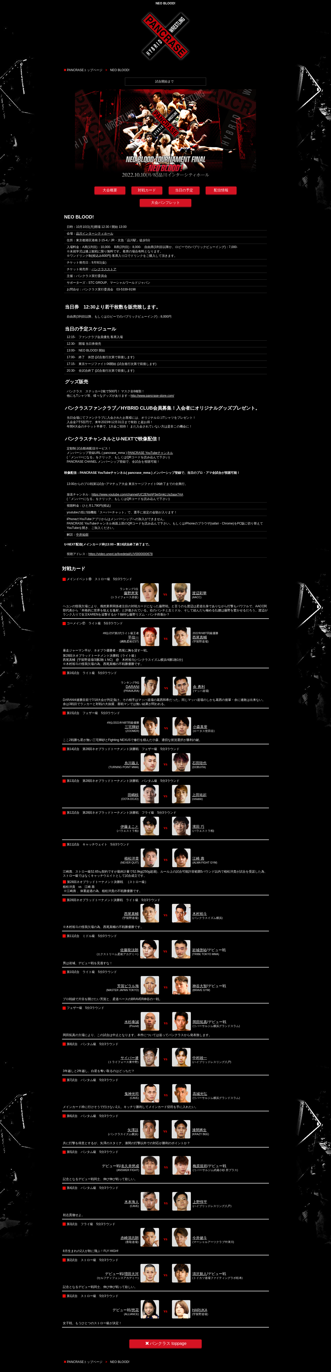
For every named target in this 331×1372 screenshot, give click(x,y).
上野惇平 (200, 1202)
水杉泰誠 (131, 1022)
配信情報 (221, 190)
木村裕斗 (199, 914)
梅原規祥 (200, 1166)
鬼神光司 (131, 1094)
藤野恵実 (131, 593)
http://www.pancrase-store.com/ (152, 396)
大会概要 (110, 190)
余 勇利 (199, 687)
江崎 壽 (198, 858)
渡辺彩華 (199, 593)
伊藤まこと (130, 826)
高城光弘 (200, 1094)
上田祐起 (199, 795)
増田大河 (131, 1274)
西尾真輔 (199, 637)
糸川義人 (131, 763)
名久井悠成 (130, 1166)
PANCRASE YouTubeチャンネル (150, 453)
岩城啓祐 (199, 950)
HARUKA (199, 1310)
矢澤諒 (132, 1130)
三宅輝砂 (132, 727)
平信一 (133, 637)
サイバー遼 (130, 1058)
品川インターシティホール (94, 233)
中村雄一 (199, 1058)
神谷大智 (199, 986)
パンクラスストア (104, 269)
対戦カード (147, 190)
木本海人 (131, 1202)
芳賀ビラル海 (128, 986)
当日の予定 (184, 190)
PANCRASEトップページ (84, 70)
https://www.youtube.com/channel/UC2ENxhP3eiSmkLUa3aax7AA (137, 494)
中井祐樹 (82, 534)
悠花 (135, 1310)
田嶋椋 (133, 795)
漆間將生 (199, 1130)
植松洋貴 (131, 858)
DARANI (132, 687)
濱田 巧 (198, 826)
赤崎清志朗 (130, 1238)
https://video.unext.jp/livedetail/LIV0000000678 (120, 554)
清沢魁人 (199, 1274)
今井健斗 (199, 1238)
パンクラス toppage (165, 1343)
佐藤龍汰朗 (129, 950)
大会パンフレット (165, 202)
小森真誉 (200, 727)
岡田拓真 (200, 1022)
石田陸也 (199, 763)
